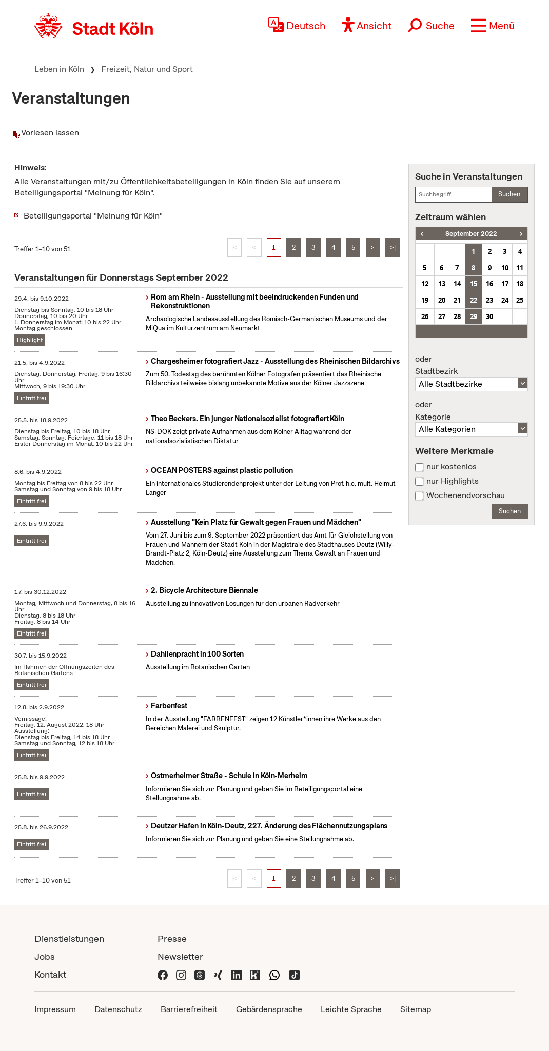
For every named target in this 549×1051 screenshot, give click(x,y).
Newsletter (180, 956)
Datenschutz (118, 1009)
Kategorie (471, 411)
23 (489, 300)
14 (457, 283)
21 (457, 300)
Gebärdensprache (269, 1009)
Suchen (509, 194)
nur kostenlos (451, 467)
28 (457, 316)
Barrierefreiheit (189, 1009)
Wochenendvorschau (465, 495)
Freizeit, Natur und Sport (147, 69)
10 (504, 267)
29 (473, 316)
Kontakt (50, 974)
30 (489, 316)
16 (489, 283)
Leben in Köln (59, 69)
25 (519, 300)
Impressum (55, 1009)
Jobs (44, 956)
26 (424, 316)
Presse (172, 938)
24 (504, 300)
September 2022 (471, 233)
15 (473, 283)
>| (393, 247)
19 (424, 300)
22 (473, 300)
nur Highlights (452, 481)
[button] (493, 25)
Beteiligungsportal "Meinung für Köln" (93, 215)
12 (424, 283)
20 (441, 300)
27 (441, 316)
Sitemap (415, 1009)
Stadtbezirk (471, 365)
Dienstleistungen (69, 938)
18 (519, 283)
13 (441, 283)
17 (504, 283)
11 (519, 267)
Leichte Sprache (351, 1009)
